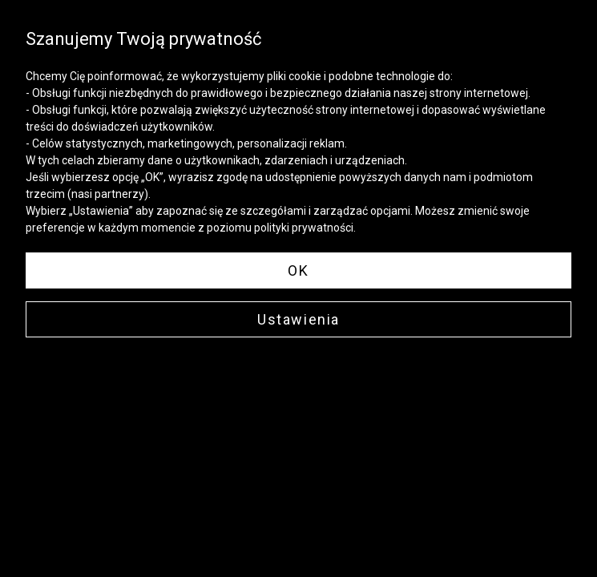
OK (298, 270)
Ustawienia (298, 319)
